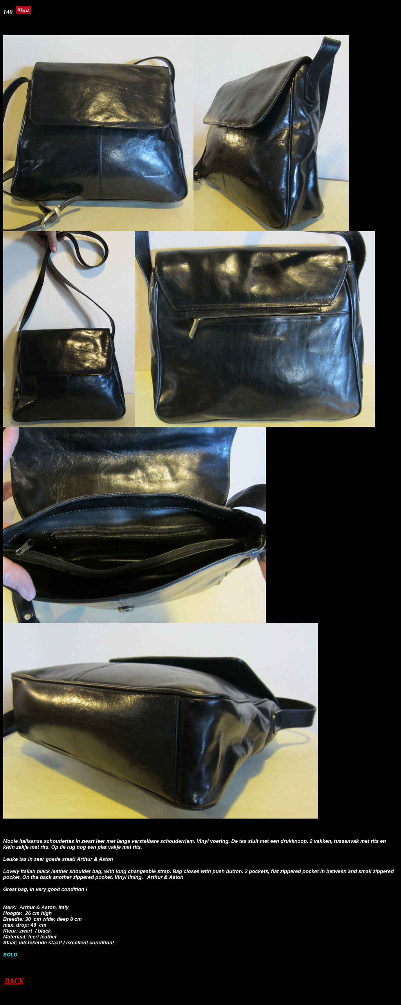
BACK (14, 981)
